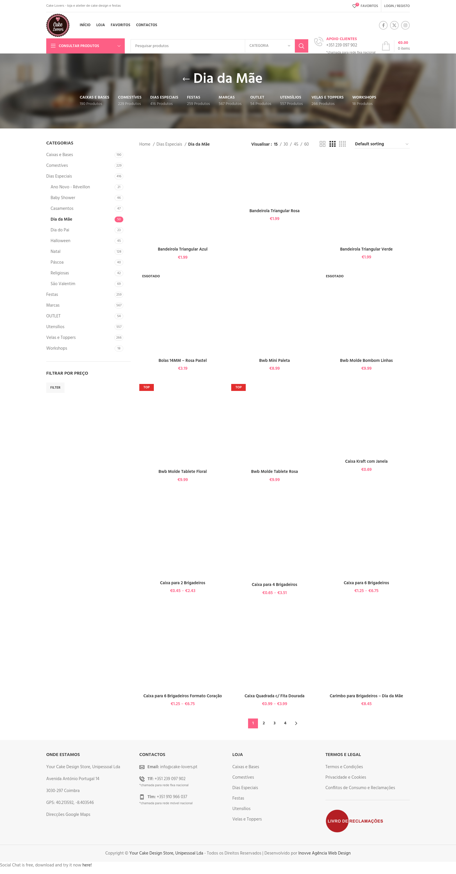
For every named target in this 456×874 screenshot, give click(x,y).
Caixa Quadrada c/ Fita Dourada (274, 695)
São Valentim (63, 283)
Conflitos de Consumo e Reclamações (360, 787)
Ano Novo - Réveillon (70, 187)
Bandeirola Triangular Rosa (274, 210)
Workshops (56, 348)
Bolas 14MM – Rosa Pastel (182, 360)
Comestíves (57, 165)
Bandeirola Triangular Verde (366, 248)
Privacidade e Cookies (345, 777)
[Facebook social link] (383, 25)
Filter (55, 388)
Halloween (60, 240)
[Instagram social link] (405, 25)
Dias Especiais (59, 176)
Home (145, 144)
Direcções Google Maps (68, 814)
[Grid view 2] (322, 144)
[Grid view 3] (332, 144)
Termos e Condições (344, 767)
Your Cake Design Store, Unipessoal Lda (166, 852)
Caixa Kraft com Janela (367, 461)
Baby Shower (63, 197)
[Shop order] (382, 144)
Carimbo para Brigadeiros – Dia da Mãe (366, 695)
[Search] (219, 46)
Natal (55, 251)
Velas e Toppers (61, 337)
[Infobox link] (344, 46)
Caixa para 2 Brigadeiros (182, 582)
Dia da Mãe (61, 219)
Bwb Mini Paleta (274, 360)
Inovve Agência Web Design (324, 852)
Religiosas (60, 273)
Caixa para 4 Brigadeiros (274, 584)
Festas (52, 294)
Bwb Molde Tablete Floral (182, 471)
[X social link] (394, 25)
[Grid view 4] (342, 144)
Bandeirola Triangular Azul (182, 249)
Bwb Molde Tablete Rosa (275, 471)
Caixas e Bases (59, 154)
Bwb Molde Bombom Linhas (367, 360)
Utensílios (55, 326)
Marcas (53, 305)
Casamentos (62, 208)
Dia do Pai (60, 230)
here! (87, 864)
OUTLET (53, 316)
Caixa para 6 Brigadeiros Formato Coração (182, 695)
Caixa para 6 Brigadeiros (366, 582)
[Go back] (186, 79)
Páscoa (57, 262)
